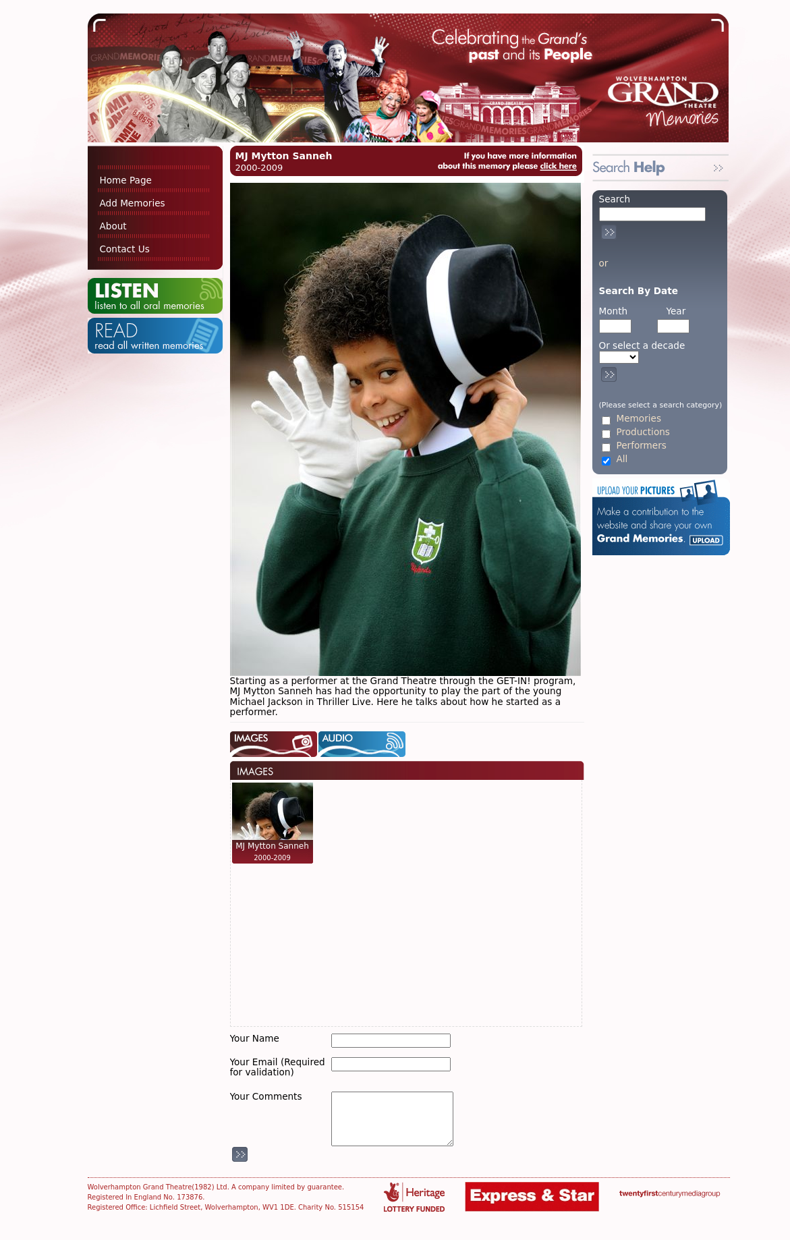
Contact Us (125, 249)
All (622, 459)
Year (675, 311)
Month (613, 311)
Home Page (126, 180)
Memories (639, 419)
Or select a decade (642, 346)
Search (615, 199)
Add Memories (132, 203)
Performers (642, 446)
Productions (643, 432)
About (113, 226)
